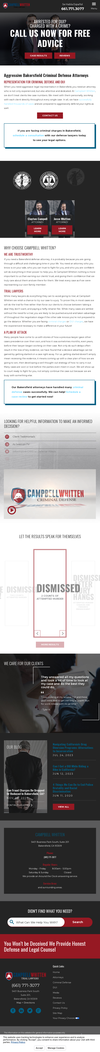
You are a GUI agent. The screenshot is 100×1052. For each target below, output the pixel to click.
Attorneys (58, 977)
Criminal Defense (62, 982)
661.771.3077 (72, 9)
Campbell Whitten (85, 91)
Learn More (25, 230)
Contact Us (50, 115)
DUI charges (76, 321)
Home (56, 972)
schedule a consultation (28, 135)
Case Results (38, 55)
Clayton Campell (25, 219)
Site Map (57, 1013)
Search (77, 922)
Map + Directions (25, 1002)
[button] (94, 6)
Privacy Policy (60, 1008)
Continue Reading (20, 805)
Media (56, 992)
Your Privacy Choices (66, 1018)
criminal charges (57, 321)
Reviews (65, 55)
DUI (55, 987)
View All (63, 806)
